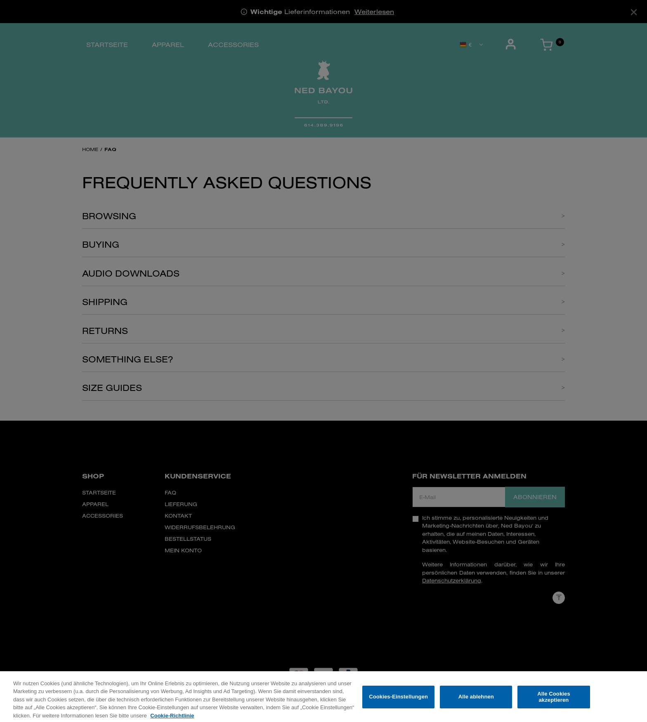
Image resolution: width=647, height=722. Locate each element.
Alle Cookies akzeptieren (553, 700)
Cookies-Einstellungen (398, 701)
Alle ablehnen (476, 701)
